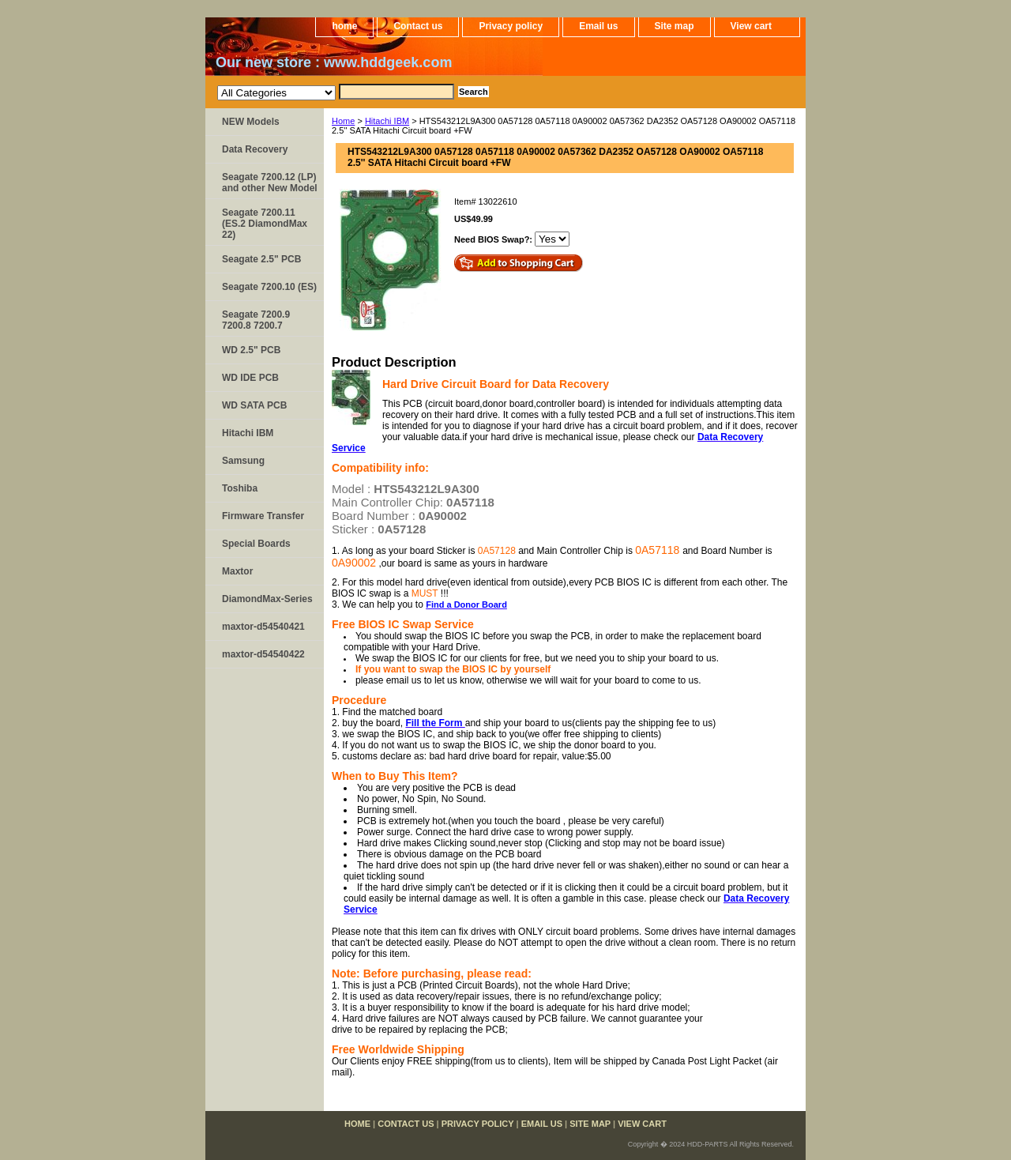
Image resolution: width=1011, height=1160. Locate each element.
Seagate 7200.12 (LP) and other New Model (270, 182)
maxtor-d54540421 (263, 626)
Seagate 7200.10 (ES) (269, 286)
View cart (751, 26)
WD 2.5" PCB (251, 350)
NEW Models (251, 121)
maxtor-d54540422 (263, 654)
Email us (598, 26)
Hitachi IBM (387, 121)
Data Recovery (255, 149)
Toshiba (239, 488)
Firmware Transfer (263, 516)
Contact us (417, 26)
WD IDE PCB (250, 377)
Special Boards (256, 543)
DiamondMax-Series (267, 598)
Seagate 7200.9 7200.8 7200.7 (256, 320)
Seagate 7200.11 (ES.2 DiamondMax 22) (264, 223)
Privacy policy (511, 26)
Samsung (243, 460)
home (344, 26)
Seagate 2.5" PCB (261, 259)
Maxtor (237, 571)
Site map (674, 26)
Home (343, 121)
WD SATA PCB (254, 405)
